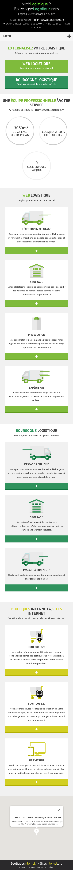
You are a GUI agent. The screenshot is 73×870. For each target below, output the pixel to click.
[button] (36, 831)
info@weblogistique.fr (50, 19)
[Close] (59, 810)
